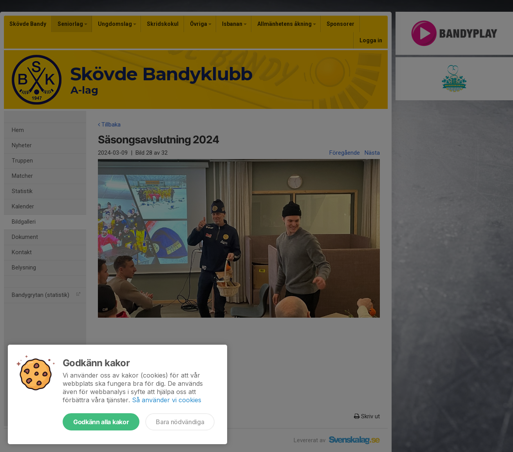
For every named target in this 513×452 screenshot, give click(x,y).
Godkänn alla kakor (101, 422)
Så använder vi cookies (166, 400)
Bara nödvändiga (180, 422)
